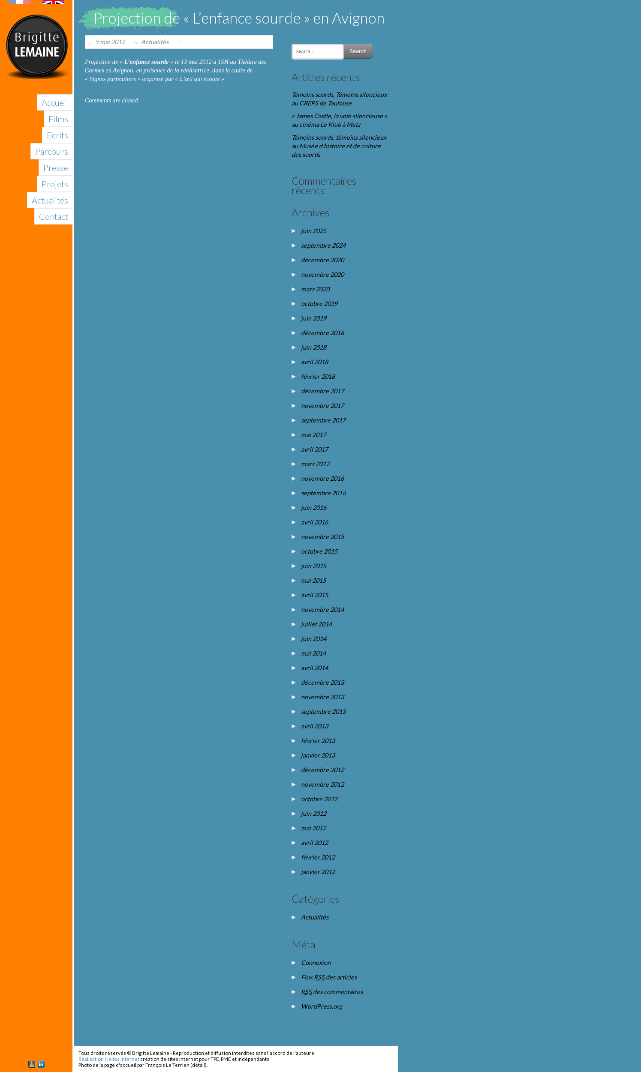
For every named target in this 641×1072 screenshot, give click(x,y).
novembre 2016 (322, 478)
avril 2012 (314, 842)
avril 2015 (314, 595)
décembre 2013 (322, 682)
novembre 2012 (322, 784)
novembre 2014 (322, 609)
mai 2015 (313, 580)
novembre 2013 (322, 697)
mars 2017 (315, 463)
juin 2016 (313, 507)
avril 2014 (314, 667)
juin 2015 (313, 565)
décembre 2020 (322, 260)
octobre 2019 (319, 303)
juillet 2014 (316, 624)
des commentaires (332, 991)
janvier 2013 (318, 755)
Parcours (51, 151)
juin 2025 (313, 230)
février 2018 (318, 376)
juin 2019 (313, 318)
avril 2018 (314, 361)
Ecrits (57, 135)
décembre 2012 (322, 769)
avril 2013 (314, 726)
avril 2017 (314, 449)
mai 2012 (313, 828)
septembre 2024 (323, 245)
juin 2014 (313, 638)
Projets (55, 184)
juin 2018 (313, 347)
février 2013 (318, 740)
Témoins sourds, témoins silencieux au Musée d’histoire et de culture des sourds (339, 146)
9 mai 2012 (110, 41)
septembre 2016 (323, 493)
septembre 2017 (323, 420)
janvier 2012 (318, 871)
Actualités (50, 200)
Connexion (316, 962)
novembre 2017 (322, 405)
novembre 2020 (322, 274)
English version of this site (36, 2)
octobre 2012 (319, 799)
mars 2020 (315, 289)
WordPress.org (321, 1006)
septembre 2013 (323, 711)
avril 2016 (314, 522)
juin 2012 (313, 813)
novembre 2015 (322, 536)
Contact (53, 216)
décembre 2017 (322, 391)
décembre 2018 (322, 332)
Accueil (55, 102)
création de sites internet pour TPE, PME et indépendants (204, 1059)
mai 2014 (313, 653)
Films (58, 119)
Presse (55, 167)
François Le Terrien (167, 1065)
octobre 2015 (319, 551)
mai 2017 (313, 434)
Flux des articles (329, 977)
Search (358, 51)
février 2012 (318, 857)
